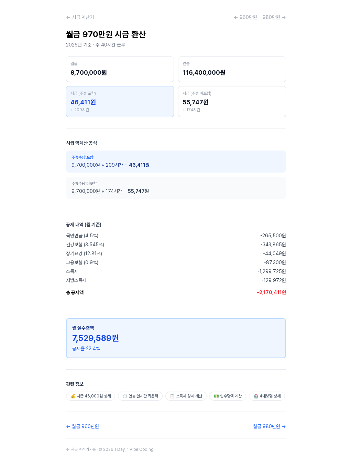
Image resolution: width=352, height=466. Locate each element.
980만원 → (274, 17)
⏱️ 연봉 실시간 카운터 (140, 396)
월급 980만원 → (269, 426)
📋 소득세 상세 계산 (186, 396)
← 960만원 (245, 17)
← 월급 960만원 (82, 426)
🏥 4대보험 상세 (266, 396)
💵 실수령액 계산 (228, 396)
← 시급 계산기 (80, 17)
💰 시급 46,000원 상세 (90, 396)
